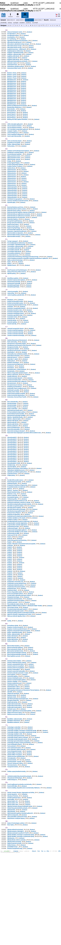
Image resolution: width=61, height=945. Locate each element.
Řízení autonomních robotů (14, 719)
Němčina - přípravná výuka (14, 462)
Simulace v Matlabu (12, 755)
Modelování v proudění (13, 430)
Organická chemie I (12, 523)
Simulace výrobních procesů (14, 757)
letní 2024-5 (11, 20)
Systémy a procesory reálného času (16, 792)
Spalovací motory (11, 771)
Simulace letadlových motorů (15, 751)
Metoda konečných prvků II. (14, 418)
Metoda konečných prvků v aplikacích (17, 420)
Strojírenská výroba (12, 779)
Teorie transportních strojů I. (14, 833)
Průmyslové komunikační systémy (16, 666)
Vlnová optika (11, 886)
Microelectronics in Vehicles (14, 424)
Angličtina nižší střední (13, 59)
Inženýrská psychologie (13, 313)
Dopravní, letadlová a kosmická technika (17, 220)
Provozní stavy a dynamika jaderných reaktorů (19, 660)
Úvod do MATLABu (12, 871)
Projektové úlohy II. (12, 654)
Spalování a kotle (11, 773)
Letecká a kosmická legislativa (15, 363)
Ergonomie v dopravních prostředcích (17, 254)
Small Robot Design (12, 759)
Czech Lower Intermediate (14, 148)
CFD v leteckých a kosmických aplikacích (17, 140)
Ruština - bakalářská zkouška (14, 701)
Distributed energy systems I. (15, 218)
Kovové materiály (12, 356)
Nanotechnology (11, 449)
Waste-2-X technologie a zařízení (16, 912)
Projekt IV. (10, 641)
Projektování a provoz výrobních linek (17, 646)
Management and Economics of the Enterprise (19, 380)
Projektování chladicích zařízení (15, 648)
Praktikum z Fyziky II (12, 575)
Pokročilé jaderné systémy (14, 561)
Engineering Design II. (13, 246)
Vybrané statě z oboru (13, 891)
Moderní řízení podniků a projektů (16, 434)
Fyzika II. (9, 290)
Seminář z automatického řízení (15, 736)
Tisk (38, 943)
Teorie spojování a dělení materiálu (16, 831)
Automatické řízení (12, 69)
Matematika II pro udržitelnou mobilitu (17, 389)
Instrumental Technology (13, 310)
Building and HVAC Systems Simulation (17, 130)
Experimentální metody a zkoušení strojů (18, 258)
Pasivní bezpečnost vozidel (14, 532)
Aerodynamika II (11, 34)
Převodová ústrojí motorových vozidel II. (17, 675)
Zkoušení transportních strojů (15, 940)
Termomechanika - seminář (14, 845)
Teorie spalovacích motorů (14, 829)
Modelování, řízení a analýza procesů (17, 428)
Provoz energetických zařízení (15, 658)
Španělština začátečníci (13, 801)
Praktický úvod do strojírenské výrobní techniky (19, 571)
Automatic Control (12, 67)
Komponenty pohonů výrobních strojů (16, 335)
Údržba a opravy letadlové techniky (16, 855)
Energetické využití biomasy (14, 242)
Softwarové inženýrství (13, 769)
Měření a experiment (13, 413)
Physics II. (9, 540)
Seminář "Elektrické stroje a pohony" (17, 734)
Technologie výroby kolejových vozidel (17, 819)
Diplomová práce (11, 185)
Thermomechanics (12, 848)
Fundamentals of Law (13, 280)
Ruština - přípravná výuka (13, 703)
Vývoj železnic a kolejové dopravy (16, 907)
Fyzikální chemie (11, 292)
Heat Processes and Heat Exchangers (17, 297)
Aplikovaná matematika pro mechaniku (17, 65)
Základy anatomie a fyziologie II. (15, 921)
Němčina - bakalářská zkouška (15, 460)
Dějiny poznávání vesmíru (14, 170)
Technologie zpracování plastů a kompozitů (18, 821)
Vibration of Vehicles (12, 882)
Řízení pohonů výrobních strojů (15, 721)
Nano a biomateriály (12, 443)
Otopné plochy (11, 525)
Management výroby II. (13, 384)
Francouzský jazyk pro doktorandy (16, 267)
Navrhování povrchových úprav (15, 452)
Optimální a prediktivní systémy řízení (17, 521)
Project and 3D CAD (12, 592)
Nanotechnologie (12, 445)
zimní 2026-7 (38, 20)
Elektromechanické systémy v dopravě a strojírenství (21, 233)
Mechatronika (11, 409)
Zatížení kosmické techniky (14, 934)
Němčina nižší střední (13, 464)
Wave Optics (10, 914)
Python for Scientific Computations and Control (19, 681)
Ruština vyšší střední (12, 709)
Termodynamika (11, 841)
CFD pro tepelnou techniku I (14, 137)
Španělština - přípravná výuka (14, 797)
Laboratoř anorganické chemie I (15, 361)
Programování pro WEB (13, 590)
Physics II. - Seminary (12, 542)
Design (9, 175)
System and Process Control (14, 790)
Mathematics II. (11, 397)
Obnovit (34, 943)
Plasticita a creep (11, 546)
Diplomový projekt (12, 205)
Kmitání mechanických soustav (15, 331)
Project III (9, 596)
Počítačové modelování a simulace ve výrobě (18, 555)
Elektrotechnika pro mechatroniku (16, 239)
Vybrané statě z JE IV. (12, 890)
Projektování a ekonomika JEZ (15, 644)
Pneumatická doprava (13, 550)
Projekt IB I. (10, 604)
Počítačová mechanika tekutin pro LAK (17, 553)
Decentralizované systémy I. (14, 168)
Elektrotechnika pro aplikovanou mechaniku (18, 235)
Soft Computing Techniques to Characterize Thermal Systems (23, 765)
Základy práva (11, 929)
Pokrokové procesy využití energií (16, 565)
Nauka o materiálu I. (12, 451)
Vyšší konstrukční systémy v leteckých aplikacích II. (20, 901)
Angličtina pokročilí (12, 61)
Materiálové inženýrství (13, 391)
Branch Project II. (11, 122)
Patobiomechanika (12, 534)
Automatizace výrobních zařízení (15, 70)
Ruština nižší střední (12, 705)
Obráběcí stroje (11, 514)
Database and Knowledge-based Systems (18, 164)
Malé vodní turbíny (12, 376)
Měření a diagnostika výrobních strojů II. (17, 411)
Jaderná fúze (11, 322)
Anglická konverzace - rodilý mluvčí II (16, 51)
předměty (4, 22)
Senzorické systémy (12, 749)
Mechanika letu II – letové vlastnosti (16, 407)
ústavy (10, 22)
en (59, 16)
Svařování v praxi (11, 786)
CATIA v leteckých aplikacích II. (15, 135)
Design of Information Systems (15, 179)
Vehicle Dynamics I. (12, 880)
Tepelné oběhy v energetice (14, 835)
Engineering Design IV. (13, 248)
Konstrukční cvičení (12, 349)
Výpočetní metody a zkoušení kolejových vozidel (20, 893)
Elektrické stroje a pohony (14, 231)
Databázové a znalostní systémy (15, 166)
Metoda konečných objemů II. (15, 417)
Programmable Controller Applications (17, 579)
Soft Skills (10, 767)
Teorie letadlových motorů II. (14, 825)
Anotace (10, 14)
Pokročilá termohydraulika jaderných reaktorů (19, 557)
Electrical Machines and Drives (15, 227)
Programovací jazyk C (12, 584)
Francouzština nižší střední (14, 273)
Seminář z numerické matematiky (16, 744)
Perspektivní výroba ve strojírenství (16, 538)
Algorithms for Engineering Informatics (17, 41)
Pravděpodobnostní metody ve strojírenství (18, 577)
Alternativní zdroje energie (14, 47)
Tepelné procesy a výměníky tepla (16, 839)
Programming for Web (13, 582)
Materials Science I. (12, 393)
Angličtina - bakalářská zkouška (15, 55)
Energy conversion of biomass (15, 244)
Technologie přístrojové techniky (16, 816)
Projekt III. (10, 633)
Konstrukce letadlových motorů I (15, 345)
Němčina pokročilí (12, 466)
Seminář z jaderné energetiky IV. (16, 740)
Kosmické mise (11, 350)
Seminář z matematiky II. (13, 742)
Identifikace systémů (13, 306)
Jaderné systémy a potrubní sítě (15, 324)
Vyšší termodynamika (13, 903)
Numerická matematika (13, 474)
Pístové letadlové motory (13, 544)
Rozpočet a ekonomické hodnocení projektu (18, 699)
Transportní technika (12, 850)
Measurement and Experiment (15, 401)
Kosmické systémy (12, 354)
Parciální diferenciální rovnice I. (15, 530)
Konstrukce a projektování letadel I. (16, 339)
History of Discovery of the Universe (16, 299)
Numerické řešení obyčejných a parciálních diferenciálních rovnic (24, 478)
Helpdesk (16, 943)
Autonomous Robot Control (14, 72)
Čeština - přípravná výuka (13, 157)
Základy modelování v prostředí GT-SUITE (18, 923)
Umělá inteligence (12, 864)
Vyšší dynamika (11, 897)
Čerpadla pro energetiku (14, 155)
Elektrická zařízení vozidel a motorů (16, 229)
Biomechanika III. (11, 120)
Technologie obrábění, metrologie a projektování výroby (21, 810)
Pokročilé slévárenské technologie (16, 563)
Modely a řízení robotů (13, 432)
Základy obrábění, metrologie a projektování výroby (20, 925)
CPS (59, 943)
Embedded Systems (12, 240)
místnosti (53, 20)
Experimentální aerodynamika (15, 256)
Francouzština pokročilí (13, 274)
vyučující (15, 22)
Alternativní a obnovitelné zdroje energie (18, 45)
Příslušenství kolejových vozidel (15, 677)
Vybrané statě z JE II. (12, 888)
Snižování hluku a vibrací (13, 761)
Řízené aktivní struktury (13, 715)
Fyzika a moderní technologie (15, 286)
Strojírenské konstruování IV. (14, 784)
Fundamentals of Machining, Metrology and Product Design (23, 282)
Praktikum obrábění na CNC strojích (16, 573)
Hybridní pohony (11, 301)
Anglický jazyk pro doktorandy (15, 53)
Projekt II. (9, 608)
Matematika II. (11, 387)
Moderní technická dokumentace (16, 436)
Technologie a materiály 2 (14, 806)
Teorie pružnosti (11, 827)
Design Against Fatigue (13, 177)
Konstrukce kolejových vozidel (15, 343)
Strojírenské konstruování (14, 780)
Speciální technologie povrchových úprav (17, 775)
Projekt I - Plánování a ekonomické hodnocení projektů (21, 602)
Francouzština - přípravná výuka (15, 271)
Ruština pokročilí (11, 707)
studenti (22, 22)
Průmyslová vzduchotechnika (14, 664)
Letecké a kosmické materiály (15, 365)
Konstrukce (10, 337)
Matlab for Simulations (13, 399)
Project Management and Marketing (17, 598)
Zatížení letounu (11, 936)
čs (59, 14)
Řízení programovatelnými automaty (16, 723)
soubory (28, 22)
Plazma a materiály (12, 548)
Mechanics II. (10, 403)
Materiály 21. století (12, 395)
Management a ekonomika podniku (16, 378)
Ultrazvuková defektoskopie (14, 862)
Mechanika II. (11, 405)
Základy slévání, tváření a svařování (16, 930)
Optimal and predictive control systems (17, 517)
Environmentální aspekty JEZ (15, 252)
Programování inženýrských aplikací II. (17, 586)
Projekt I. (9, 600)
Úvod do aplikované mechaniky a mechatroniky (19, 869)
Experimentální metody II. (14, 260)
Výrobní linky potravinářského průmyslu (17, 895)
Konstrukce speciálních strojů (15, 347)
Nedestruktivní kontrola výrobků (15, 456)
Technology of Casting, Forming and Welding (19, 823)
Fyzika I (9, 288)
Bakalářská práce (11, 85)
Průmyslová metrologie (13, 662)
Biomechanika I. (11, 118)
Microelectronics (11, 422)
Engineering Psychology (13, 250)
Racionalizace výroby (12, 693)
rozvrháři (35, 22)
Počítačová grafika (12, 551)
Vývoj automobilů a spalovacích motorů (17, 905)
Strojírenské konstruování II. (14, 782)
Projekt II (9, 606)
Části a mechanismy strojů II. (14, 153)
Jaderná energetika (12, 320)
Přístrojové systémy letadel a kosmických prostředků (21, 679)
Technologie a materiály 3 (14, 808)
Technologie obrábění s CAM (14, 814)
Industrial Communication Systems (16, 308)
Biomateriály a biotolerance (14, 116)
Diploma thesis (11, 183)
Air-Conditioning (11, 39)
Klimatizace (10, 329)
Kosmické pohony (12, 352)
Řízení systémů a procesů (14, 727)
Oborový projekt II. (12, 483)
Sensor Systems (11, 748)
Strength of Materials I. (13, 777)
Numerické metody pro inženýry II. (16, 476)
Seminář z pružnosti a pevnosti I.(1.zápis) (17, 746)
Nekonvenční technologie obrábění (16, 458)
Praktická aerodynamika (13, 569)
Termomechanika (12, 843)
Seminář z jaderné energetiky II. (15, 738)
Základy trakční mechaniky (14, 932)
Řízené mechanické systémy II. (15, 717)
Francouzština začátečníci (14, 278)
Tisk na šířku (45, 943)
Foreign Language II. (12, 265)
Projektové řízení (11, 652)
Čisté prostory (11, 159)
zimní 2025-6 (20, 20)
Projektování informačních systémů (16, 650)
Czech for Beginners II (13, 144)
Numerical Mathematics (13, 472)
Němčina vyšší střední (13, 468)
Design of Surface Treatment (15, 181)
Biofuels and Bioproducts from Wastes (17, 114)
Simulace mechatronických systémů (16, 753)
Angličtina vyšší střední (13, 63)
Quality (9, 688)
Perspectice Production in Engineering (17, 536)
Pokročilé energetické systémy (15, 559)
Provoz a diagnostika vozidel (14, 656)
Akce (17, 14)
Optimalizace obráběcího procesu (16, 519)
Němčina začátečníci (12, 470)
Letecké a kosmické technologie (16, 369)
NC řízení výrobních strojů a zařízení (16, 454)
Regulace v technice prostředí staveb (17, 697)
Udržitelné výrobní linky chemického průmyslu (19, 860)
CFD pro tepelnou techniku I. (14, 138)
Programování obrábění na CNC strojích (17, 588)
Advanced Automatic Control (14, 32)
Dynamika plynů (11, 222)
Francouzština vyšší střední (14, 276)
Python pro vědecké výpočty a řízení (16, 683)
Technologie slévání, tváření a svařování (17, 817)
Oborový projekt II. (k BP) (13, 512)
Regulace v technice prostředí (15, 695)
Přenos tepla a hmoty (12, 673)
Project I (9, 594)
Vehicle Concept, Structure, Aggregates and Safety (20, 878)
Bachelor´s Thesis (12, 77)
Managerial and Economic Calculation (17, 386)
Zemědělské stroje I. (12, 938)
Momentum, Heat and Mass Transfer (17, 438)
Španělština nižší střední (13, 799)
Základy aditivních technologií (15, 919)
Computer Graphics (12, 142)
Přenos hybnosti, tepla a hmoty (15, 670)
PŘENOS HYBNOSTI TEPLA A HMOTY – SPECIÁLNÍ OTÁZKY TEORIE (24, 672)
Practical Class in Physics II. (14, 567)
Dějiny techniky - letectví (13, 174)
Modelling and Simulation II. (14, 426)
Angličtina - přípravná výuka (14, 57)
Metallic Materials (12, 415)
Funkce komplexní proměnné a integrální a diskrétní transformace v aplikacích (27, 284)
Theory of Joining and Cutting (15, 847)
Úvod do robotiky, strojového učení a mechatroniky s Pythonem (23, 873)
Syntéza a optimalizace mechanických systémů (19, 788)
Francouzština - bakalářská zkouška (16, 269)
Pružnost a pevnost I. (12, 668)
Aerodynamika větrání (13, 36)
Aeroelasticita (11, 38)
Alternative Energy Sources (14, 43)
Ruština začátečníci (12, 710)
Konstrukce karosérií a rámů (14, 341)
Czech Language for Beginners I (15, 146)
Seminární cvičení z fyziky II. (14, 732)
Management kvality (12, 382)
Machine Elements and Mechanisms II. (17, 374)
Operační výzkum (11, 516)
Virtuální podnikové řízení (14, 884)
